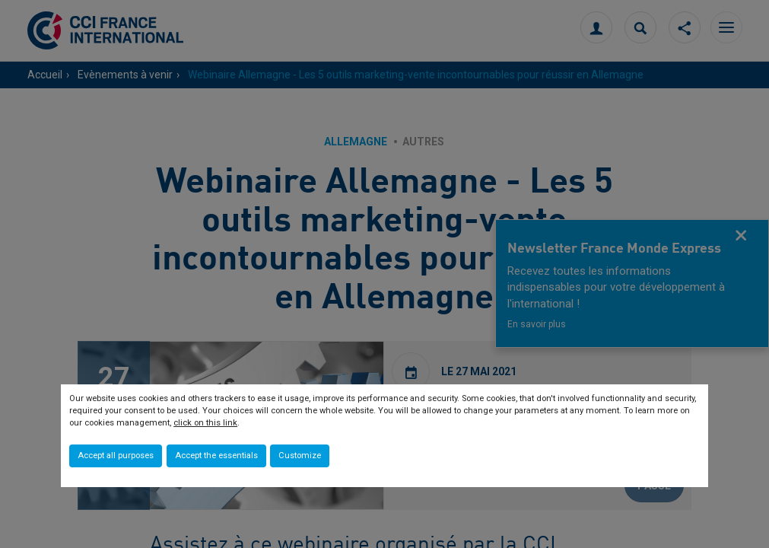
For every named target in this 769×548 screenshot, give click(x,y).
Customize (299, 455)
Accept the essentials (216, 455)
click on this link (205, 423)
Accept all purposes (116, 455)
